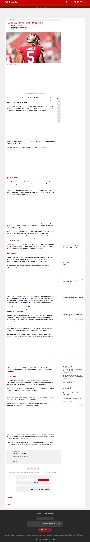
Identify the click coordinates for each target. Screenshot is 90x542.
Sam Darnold (16, 139)
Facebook (31, 467)
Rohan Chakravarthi (9, 27)
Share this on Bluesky (58, 111)
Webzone (12, 1)
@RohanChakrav (15, 28)
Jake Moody (19, 339)
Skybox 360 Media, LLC (50, 512)
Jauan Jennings (30, 235)
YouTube (52, 518)
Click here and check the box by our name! (40, 489)
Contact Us (40, 539)
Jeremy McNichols (28, 300)
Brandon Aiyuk (34, 233)
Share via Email (58, 121)
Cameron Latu (33, 315)
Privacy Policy (45, 539)
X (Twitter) (37, 518)
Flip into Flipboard (58, 114)
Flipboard (78, 2)
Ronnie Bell (10, 309)
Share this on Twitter (58, 101)
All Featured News (79, 319)
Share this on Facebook (58, 105)
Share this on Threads (58, 108)
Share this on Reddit (58, 117)
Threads (35, 467)
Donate (36, 539)
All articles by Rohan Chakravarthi (20, 458)
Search (84, 2)
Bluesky (49, 518)
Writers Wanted (45, 530)
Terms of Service (52, 539)
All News (81, 405)
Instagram (38, 467)
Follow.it (36, 482)
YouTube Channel (18, 461)
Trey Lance (26, 139)
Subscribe (43, 480)
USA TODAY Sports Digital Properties (47, 513)
